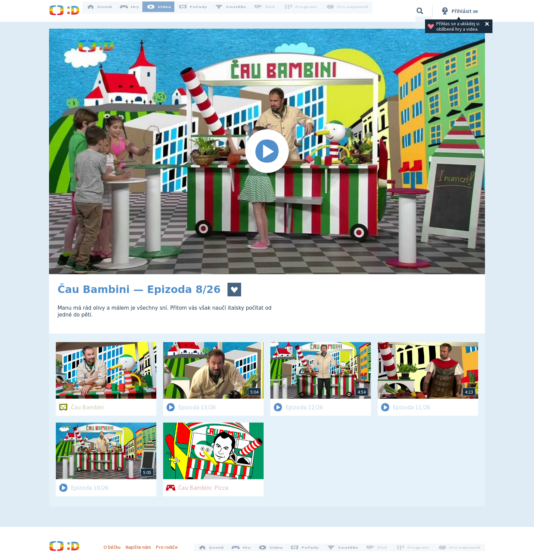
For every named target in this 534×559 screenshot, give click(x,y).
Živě (269, 11)
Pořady (197, 11)
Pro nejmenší (348, 11)
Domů (104, 11)
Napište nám (140, 545)
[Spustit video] (267, 151)
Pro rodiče (169, 545)
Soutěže (235, 11)
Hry (134, 11)
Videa (163, 11)
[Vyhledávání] (420, 11)
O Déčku (114, 545)
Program (303, 11)
